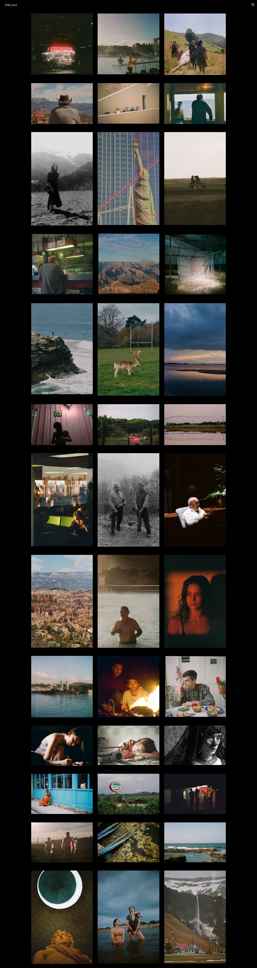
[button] (253, 5)
